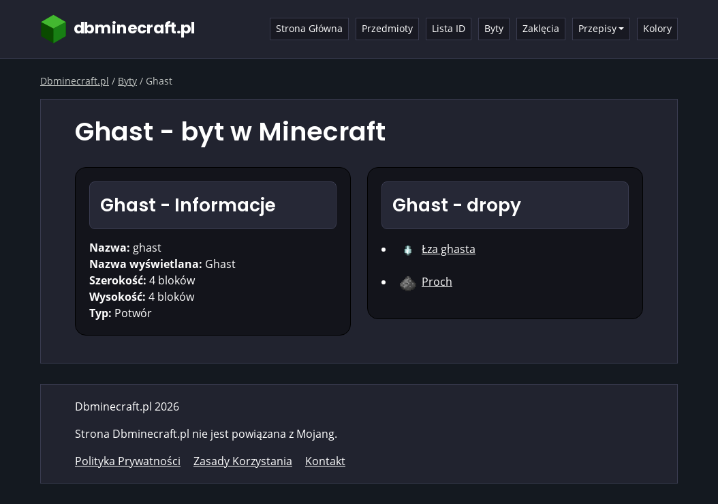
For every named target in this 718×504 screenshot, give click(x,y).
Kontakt (325, 461)
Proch (437, 281)
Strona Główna (309, 28)
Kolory (657, 28)
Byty (493, 28)
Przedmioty (387, 28)
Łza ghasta (448, 248)
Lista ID (448, 28)
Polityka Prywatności (128, 461)
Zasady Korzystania (242, 461)
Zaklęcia (540, 28)
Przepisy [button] (597, 28)
